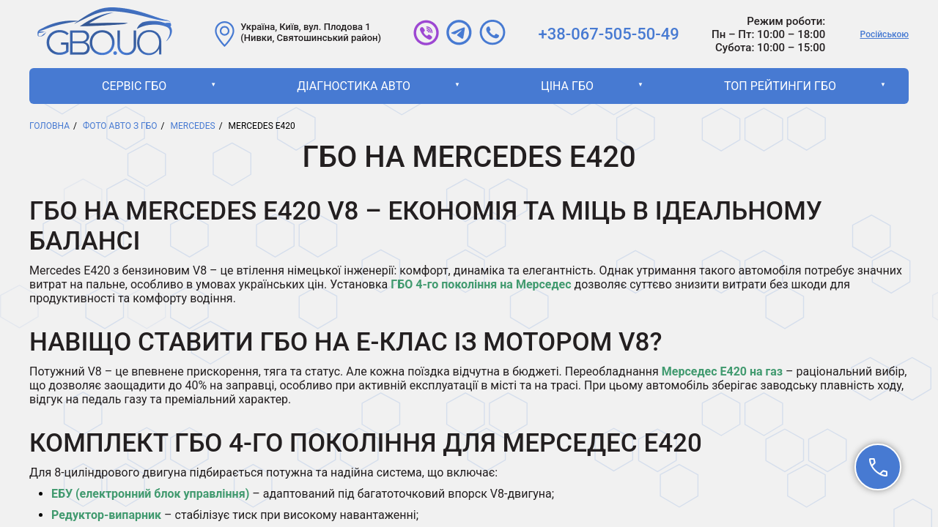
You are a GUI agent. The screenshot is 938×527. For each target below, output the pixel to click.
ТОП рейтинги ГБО (780, 86)
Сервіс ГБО (134, 86)
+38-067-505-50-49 (609, 34)
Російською (884, 34)
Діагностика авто (353, 86)
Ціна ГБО (567, 86)
